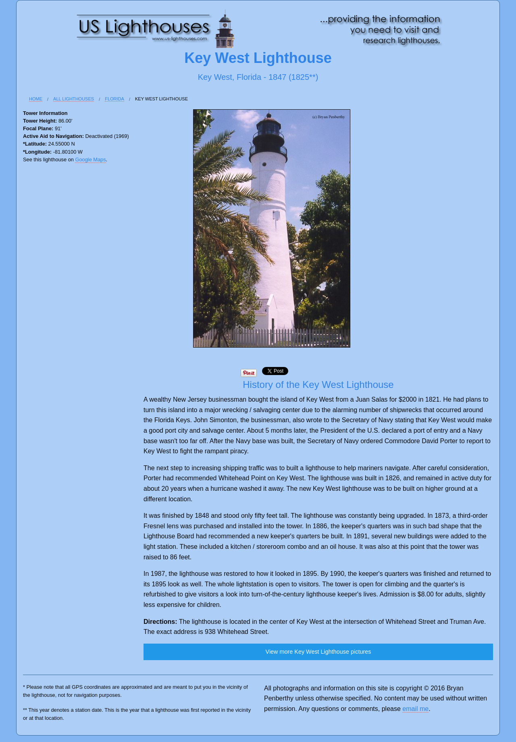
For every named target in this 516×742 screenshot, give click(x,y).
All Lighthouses (73, 98)
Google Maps (90, 159)
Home (35, 98)
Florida (114, 98)
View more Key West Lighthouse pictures (318, 651)
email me (415, 708)
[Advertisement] (55, 301)
